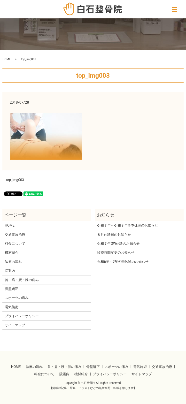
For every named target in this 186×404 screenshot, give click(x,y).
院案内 (10, 271)
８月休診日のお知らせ (114, 234)
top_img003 (15, 180)
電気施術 (11, 307)
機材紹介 (11, 252)
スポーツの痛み (17, 298)
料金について (15, 243)
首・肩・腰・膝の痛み (22, 280)
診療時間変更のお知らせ (115, 252)
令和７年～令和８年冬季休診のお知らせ (127, 225)
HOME (6, 59)
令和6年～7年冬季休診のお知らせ (122, 262)
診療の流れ (13, 262)
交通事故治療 (15, 234)
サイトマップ (15, 325)
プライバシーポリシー (22, 316)
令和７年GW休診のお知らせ (118, 243)
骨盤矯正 (11, 289)
